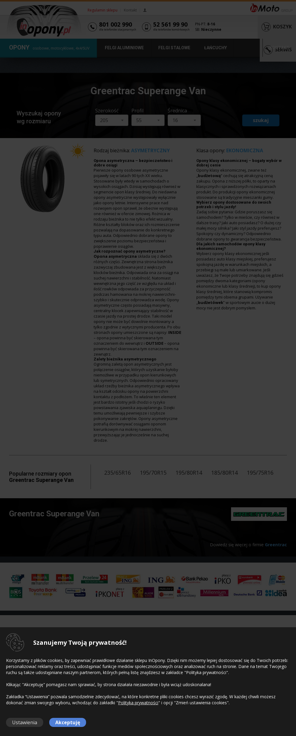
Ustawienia (24, 722)
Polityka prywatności (138, 702)
